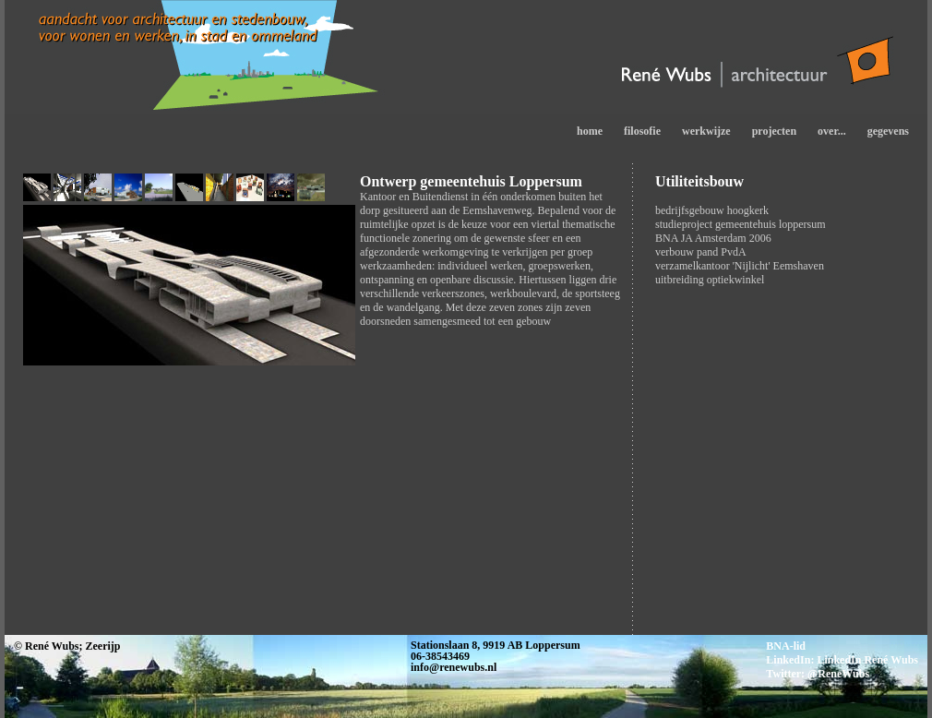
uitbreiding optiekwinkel (709, 279)
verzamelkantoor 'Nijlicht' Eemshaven (739, 265)
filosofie (642, 131)
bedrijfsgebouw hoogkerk (712, 210)
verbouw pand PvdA (701, 251)
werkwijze (706, 131)
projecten (774, 131)
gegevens (888, 131)
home (590, 131)
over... (832, 131)
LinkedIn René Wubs (867, 659)
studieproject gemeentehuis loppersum (740, 224)
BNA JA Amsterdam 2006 (713, 238)
